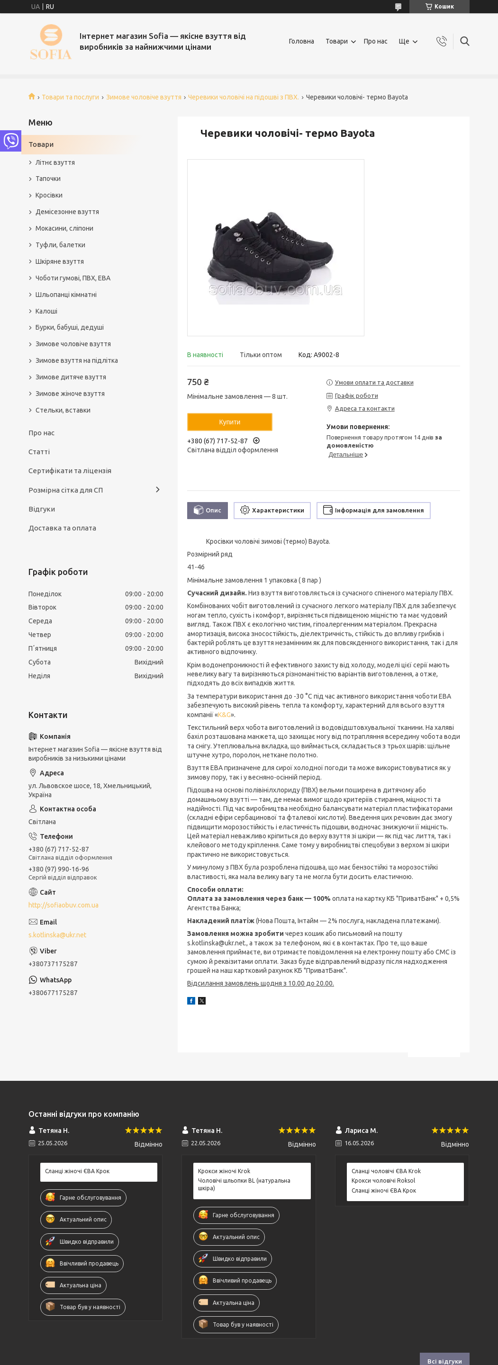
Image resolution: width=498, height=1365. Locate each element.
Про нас (376, 41)
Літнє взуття (55, 162)
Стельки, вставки (63, 410)
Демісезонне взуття (67, 212)
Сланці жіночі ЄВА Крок (77, 1171)
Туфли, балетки (60, 245)
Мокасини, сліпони (64, 228)
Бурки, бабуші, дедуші (70, 327)
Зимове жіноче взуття (70, 393)
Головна (301, 41)
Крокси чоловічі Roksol (383, 1180)
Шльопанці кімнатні (66, 294)
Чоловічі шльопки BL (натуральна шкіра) (244, 1184)
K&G (224, 714)
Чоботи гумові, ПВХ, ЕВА (73, 278)
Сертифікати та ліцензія (69, 471)
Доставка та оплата (62, 528)
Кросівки (49, 195)
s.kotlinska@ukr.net (57, 935)
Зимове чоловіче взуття (143, 97)
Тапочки (48, 178)
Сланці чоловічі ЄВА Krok (386, 1171)
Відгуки (41, 509)
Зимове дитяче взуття (71, 377)
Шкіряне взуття (60, 261)
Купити (230, 422)
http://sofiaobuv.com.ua (63, 905)
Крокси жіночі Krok (224, 1171)
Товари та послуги (70, 97)
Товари (337, 41)
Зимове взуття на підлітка (77, 360)
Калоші (46, 311)
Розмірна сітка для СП (65, 490)
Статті (39, 452)
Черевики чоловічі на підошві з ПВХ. (243, 97)
